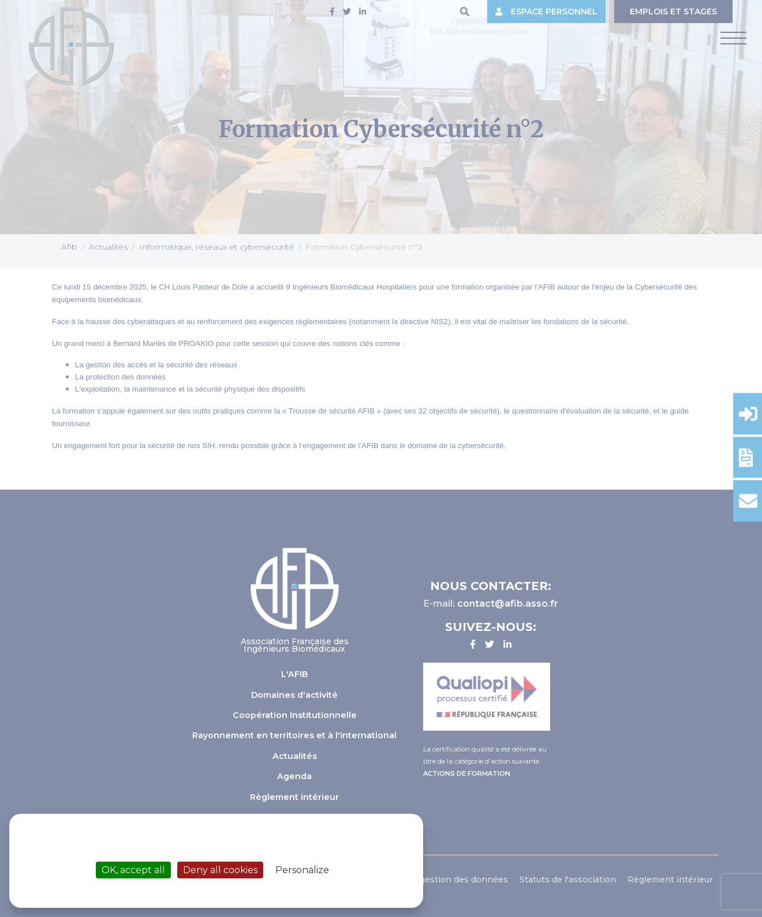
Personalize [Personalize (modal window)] (302, 870)
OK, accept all (133, 870)
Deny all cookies (220, 870)
